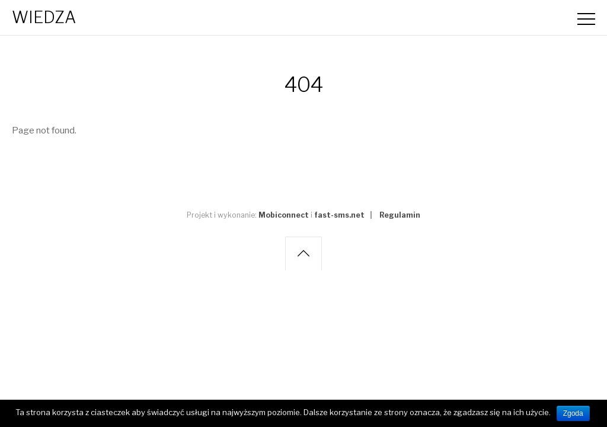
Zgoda (573, 413)
